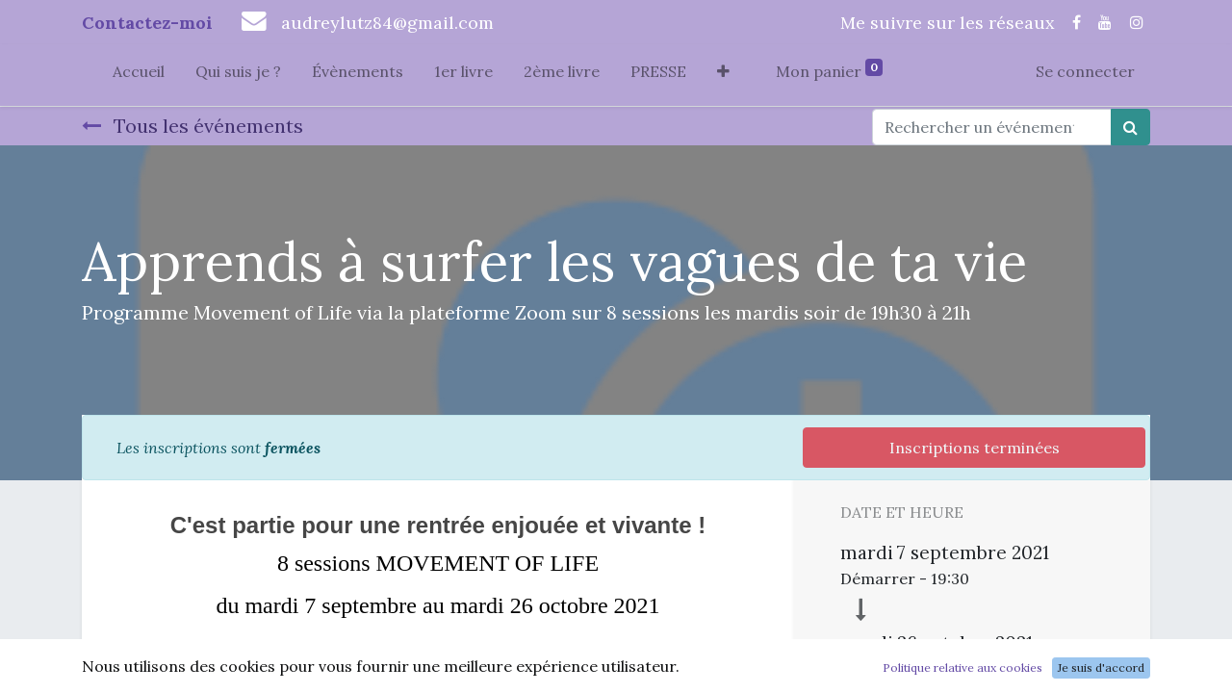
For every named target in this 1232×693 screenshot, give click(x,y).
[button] (723, 75)
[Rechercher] (1130, 127)
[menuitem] (139, 75)
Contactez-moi (147, 23)
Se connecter (1085, 71)
